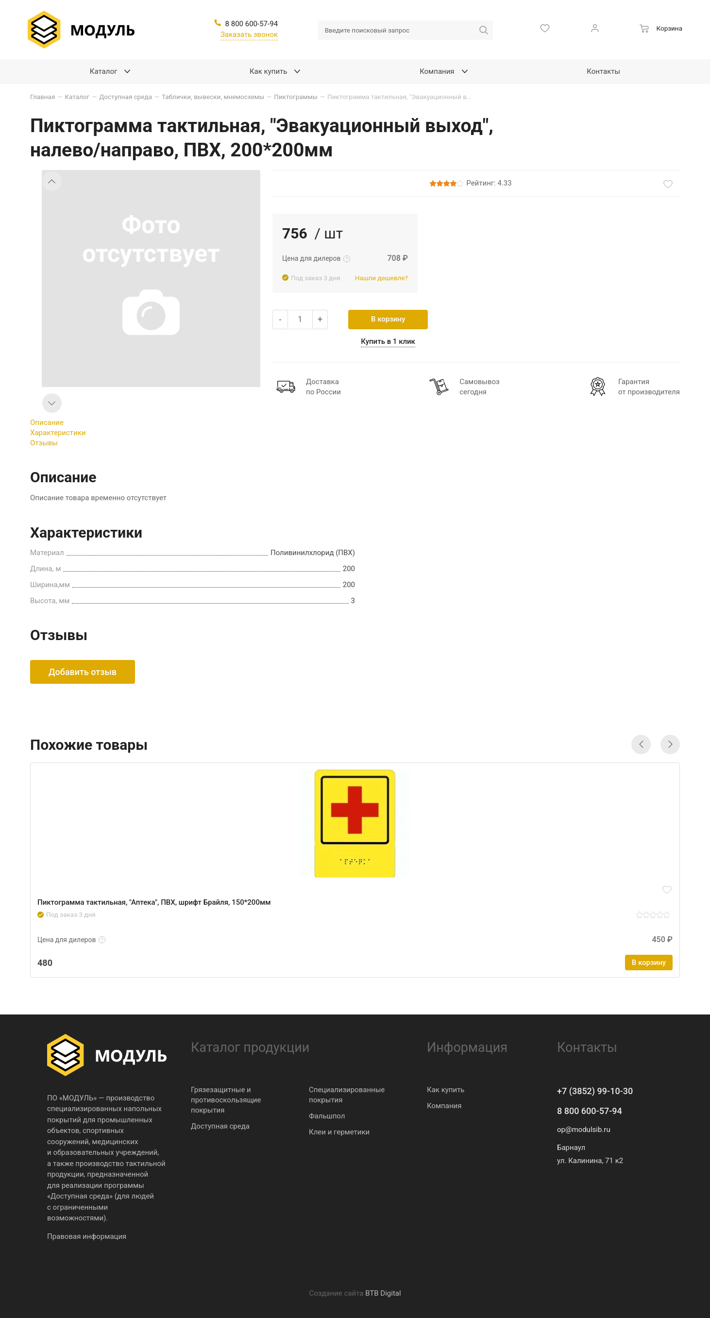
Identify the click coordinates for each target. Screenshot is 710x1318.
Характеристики (57, 432)
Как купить (446, 1089)
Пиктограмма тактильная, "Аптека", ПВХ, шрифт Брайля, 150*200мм (153, 902)
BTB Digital (383, 1293)
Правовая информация (86, 1236)
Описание (47, 422)
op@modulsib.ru (583, 1129)
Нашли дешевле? (381, 278)
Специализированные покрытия (347, 1094)
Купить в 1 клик (388, 341)
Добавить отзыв (83, 672)
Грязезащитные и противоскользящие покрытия (226, 1100)
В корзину (388, 319)
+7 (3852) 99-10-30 (595, 1091)
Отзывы (44, 443)
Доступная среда (220, 1126)
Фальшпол (327, 1116)
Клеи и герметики (339, 1132)
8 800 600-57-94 (589, 1111)
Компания (444, 1105)
